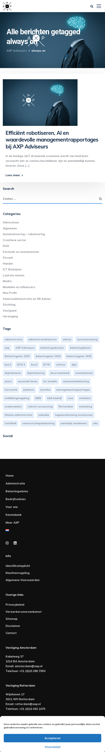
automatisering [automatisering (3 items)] (87, 339)
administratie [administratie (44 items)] (13, 339)
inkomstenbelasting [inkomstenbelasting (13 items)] (76, 381)
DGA (6, 246)
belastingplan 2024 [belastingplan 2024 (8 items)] (48, 356)
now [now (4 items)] (70, 398)
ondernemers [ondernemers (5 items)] (13, 406)
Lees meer (13, 175)
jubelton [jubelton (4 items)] (28, 389)
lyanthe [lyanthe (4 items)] (45, 389)
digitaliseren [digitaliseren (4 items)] (13, 373)
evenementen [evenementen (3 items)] (84, 373)
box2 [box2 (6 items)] (8, 364)
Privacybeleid (52, 746)
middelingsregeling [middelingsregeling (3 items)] (17, 398)
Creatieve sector (14, 240)
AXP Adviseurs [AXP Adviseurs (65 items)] (25, 347)
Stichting (9, 304)
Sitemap (11, 619)
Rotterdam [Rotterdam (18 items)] (66, 406)
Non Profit (10, 293)
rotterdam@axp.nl (28, 704)
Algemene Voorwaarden (23, 580)
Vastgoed (9, 310)
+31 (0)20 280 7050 (32, 671)
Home (10, 475)
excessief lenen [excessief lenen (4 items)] (27, 381)
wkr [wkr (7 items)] (95, 423)
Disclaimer (13, 626)
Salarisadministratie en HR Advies (27, 299)
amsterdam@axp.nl (28, 666)
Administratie (15, 483)
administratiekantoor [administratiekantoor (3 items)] (42, 339)
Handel (8, 263)
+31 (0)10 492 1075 (32, 709)
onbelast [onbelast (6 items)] (85, 398)
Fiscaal (8, 257)
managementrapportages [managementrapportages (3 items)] (73, 389)
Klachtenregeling (18, 573)
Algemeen (10, 228)
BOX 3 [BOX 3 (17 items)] (21, 364)
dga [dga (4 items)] (74, 364)
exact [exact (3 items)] (8, 381)
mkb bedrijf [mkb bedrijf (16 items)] (54, 398)
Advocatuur (11, 222)
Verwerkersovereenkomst (24, 611)
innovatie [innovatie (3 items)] (11, 389)
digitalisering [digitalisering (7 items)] (35, 373)
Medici (7, 281)
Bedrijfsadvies (16, 499)
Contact (11, 633)
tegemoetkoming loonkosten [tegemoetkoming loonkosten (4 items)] (74, 415)
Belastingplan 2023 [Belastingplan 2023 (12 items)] (17, 356)
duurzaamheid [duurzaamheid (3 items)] (59, 373)
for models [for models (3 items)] (50, 381)
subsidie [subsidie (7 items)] (43, 415)
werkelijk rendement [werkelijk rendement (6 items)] (74, 423)
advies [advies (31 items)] (67, 339)
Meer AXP (12, 522)
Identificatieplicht (18, 566)
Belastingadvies (17, 491)
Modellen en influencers (19, 287)
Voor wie (12, 507)
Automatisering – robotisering (24, 234)
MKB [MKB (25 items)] (38, 398)
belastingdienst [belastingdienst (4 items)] (80, 347)
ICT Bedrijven (12, 269)
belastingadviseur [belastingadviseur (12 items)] (52, 347)
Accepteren (52, 738)
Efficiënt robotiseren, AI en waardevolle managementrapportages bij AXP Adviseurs (52, 140)
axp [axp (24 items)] (7, 347)
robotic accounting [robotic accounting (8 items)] (40, 406)
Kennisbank (13, 514)
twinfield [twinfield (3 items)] (10, 423)
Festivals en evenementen (21, 252)
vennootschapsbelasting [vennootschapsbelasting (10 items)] (38, 423)
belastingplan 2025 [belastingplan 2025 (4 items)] (79, 356)
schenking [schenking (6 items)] (85, 406)
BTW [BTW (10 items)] (46, 364)
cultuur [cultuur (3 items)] (61, 364)
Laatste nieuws (13, 275)
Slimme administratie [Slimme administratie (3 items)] (18, 415)
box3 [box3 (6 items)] (34, 364)
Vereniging (10, 316)
